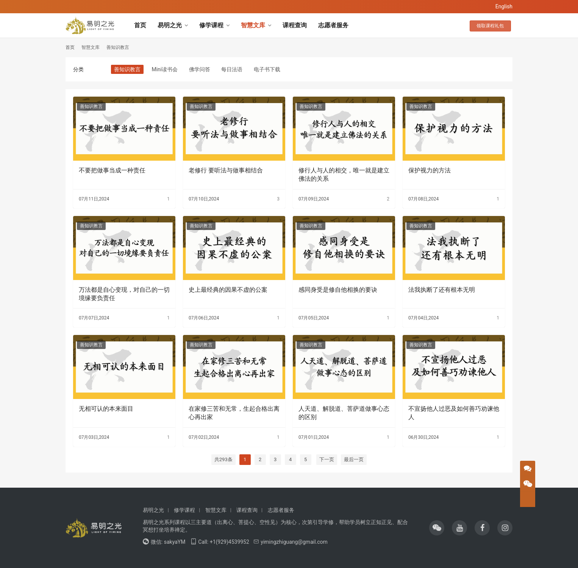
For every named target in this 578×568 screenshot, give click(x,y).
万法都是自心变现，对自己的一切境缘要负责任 (124, 294)
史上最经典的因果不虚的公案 (228, 289)
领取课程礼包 (492, 25)
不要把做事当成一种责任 (112, 170)
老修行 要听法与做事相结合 (226, 170)
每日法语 (231, 69)
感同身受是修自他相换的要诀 (337, 289)
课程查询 (295, 25)
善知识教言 (127, 69)
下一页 (326, 459)
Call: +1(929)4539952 (220, 542)
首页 (140, 25)
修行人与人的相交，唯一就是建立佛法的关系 (343, 174)
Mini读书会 (165, 69)
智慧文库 (253, 25)
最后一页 (354, 459)
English (503, 6)
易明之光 (170, 25)
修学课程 (211, 25)
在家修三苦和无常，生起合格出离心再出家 (234, 413)
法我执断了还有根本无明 (441, 289)
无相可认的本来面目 (106, 408)
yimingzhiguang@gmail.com (290, 542)
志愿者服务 (333, 25)
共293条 (223, 459)
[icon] (436, 527)
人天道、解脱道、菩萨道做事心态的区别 (343, 413)
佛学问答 (199, 69)
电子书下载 (267, 69)
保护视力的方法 (429, 170)
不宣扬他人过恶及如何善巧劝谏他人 (453, 413)
